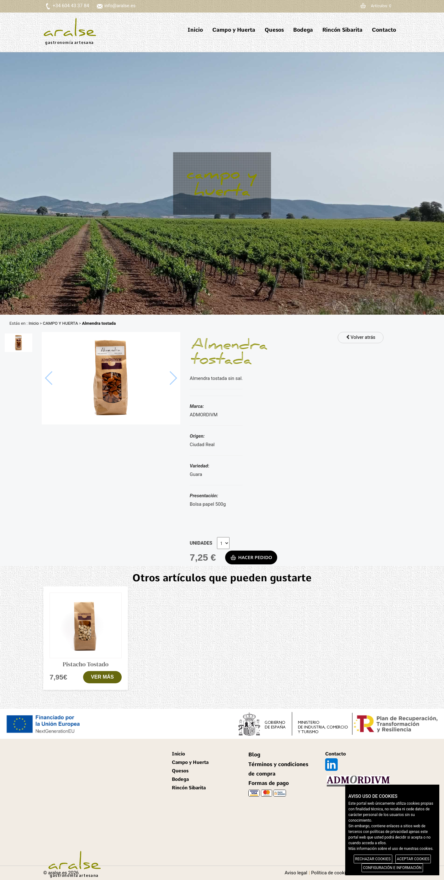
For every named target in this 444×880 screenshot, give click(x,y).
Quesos (274, 30)
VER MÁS (102, 677)
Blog (254, 754)
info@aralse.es (119, 5)
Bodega (303, 30)
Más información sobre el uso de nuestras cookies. (391, 848)
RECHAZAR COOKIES (373, 859)
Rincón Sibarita (342, 30)
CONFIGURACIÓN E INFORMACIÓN (392, 868)
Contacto (384, 30)
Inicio (195, 30)
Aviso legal (296, 873)
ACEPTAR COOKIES (413, 859)
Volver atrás (360, 337)
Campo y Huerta (233, 30)
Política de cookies (331, 873)
